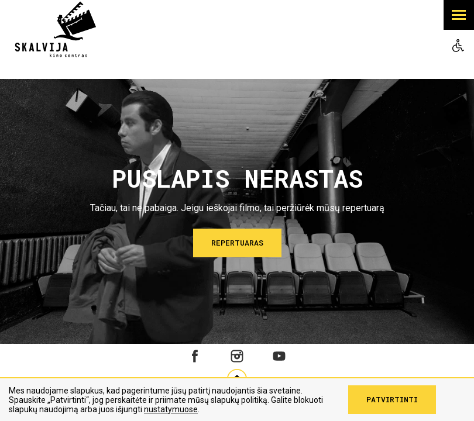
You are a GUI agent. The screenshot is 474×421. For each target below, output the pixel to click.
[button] (459, 15)
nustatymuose (171, 409)
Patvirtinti (392, 399)
